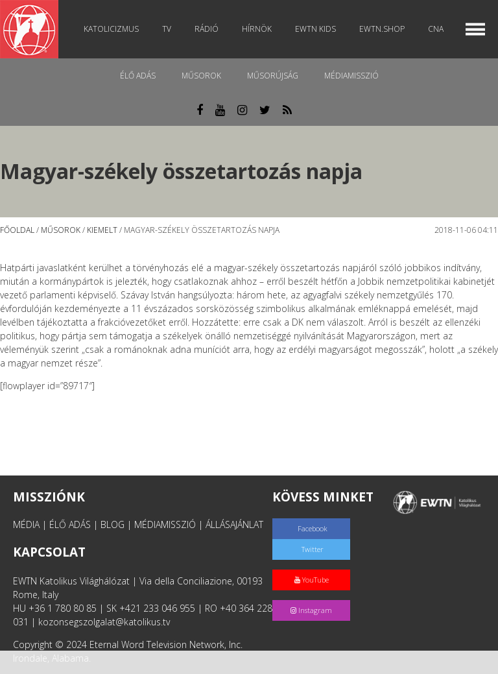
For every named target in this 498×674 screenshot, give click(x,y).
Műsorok (201, 75)
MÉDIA (26, 524)
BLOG (112, 524)
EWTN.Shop (382, 28)
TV (166, 28)
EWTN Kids (315, 28)
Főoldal (17, 229)
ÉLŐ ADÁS (70, 524)
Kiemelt (102, 229)
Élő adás (138, 75)
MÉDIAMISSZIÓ (165, 524)
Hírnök (257, 28)
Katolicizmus (111, 28)
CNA (436, 28)
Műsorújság (272, 75)
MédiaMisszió (351, 75)
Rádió (207, 28)
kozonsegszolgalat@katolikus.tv (104, 622)
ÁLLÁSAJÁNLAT (234, 524)
